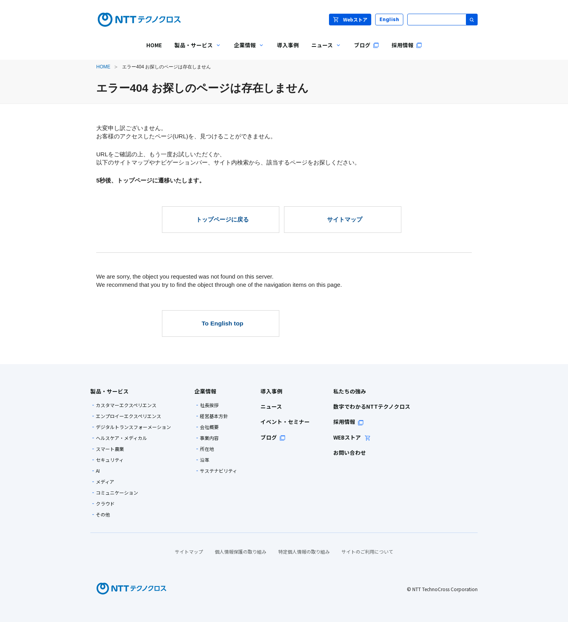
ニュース (271, 406)
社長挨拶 (209, 405)
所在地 (207, 449)
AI (98, 470)
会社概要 (209, 427)
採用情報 (348, 421)
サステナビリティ (218, 470)
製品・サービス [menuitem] (194, 51)
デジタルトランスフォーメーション (133, 427)
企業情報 (205, 391)
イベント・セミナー (285, 421)
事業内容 (209, 438)
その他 (103, 514)
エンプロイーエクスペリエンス (128, 416)
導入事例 (271, 391)
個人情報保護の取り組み (240, 551)
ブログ (273, 437)
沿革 (204, 460)
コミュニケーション (117, 492)
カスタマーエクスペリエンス (126, 405)
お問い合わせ (349, 452)
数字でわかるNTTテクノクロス (371, 406)
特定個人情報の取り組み (304, 551)
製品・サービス (109, 391)
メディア (105, 481)
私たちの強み (349, 391)
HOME (103, 67)
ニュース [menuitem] (323, 51)
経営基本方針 (214, 416)
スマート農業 (110, 449)
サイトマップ (189, 551)
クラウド (105, 503)
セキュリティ (110, 460)
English (389, 19)
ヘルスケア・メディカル (121, 438)
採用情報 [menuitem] (407, 45)
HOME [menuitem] (154, 45)
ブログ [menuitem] (366, 45)
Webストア (350, 19)
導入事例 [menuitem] (288, 45)
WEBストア (352, 437)
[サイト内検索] (442, 19)
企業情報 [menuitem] (246, 51)
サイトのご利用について (367, 551)
